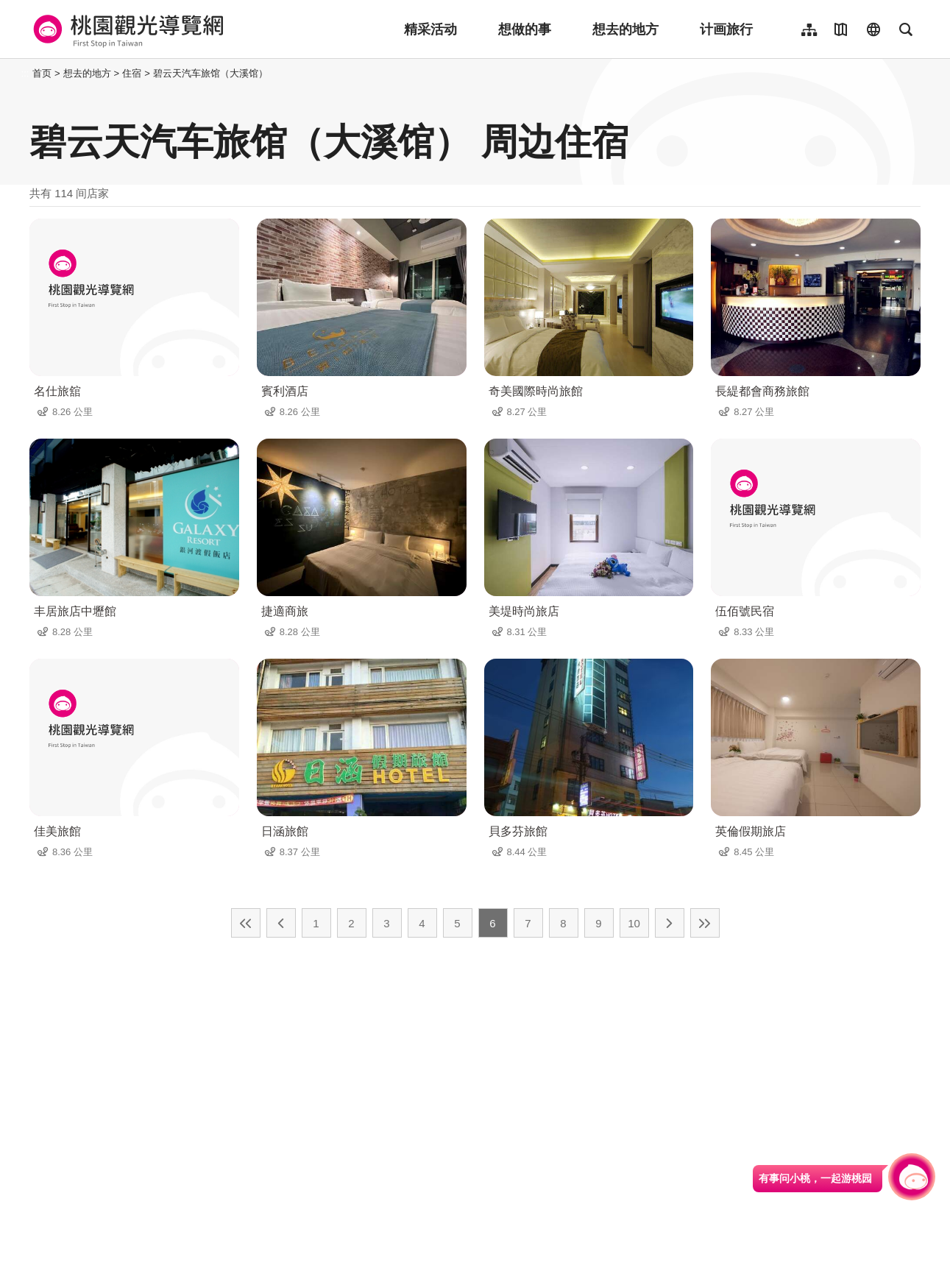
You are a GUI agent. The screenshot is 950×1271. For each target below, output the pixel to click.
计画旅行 (726, 29)
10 (634, 923)
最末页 (705, 923)
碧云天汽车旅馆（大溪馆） (210, 73)
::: (25, 73)
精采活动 (430, 29)
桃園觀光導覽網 (126, 29)
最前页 (245, 923)
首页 (42, 73)
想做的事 (524, 29)
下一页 (669, 923)
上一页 (281, 923)
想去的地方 (625, 29)
